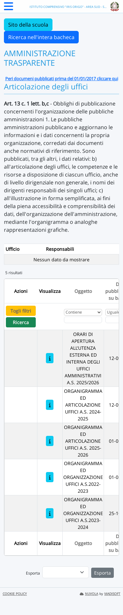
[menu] (65, 572)
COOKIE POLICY (15, 594)
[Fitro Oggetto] (83, 320)
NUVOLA (89, 594)
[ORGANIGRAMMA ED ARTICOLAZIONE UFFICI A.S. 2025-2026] (49, 441)
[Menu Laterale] (8, 8)
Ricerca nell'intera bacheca (41, 37)
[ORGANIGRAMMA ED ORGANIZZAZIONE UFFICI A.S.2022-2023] (49, 477)
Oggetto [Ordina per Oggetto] (83, 291)
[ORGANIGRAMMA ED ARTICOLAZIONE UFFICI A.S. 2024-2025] (49, 405)
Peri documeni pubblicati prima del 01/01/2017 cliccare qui (61, 79)
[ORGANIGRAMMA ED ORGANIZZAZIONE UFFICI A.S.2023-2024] (49, 513)
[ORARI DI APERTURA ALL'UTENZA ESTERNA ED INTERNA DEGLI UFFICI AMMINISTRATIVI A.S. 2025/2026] (49, 358)
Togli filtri (20, 311)
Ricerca (21, 322)
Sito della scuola (28, 24)
